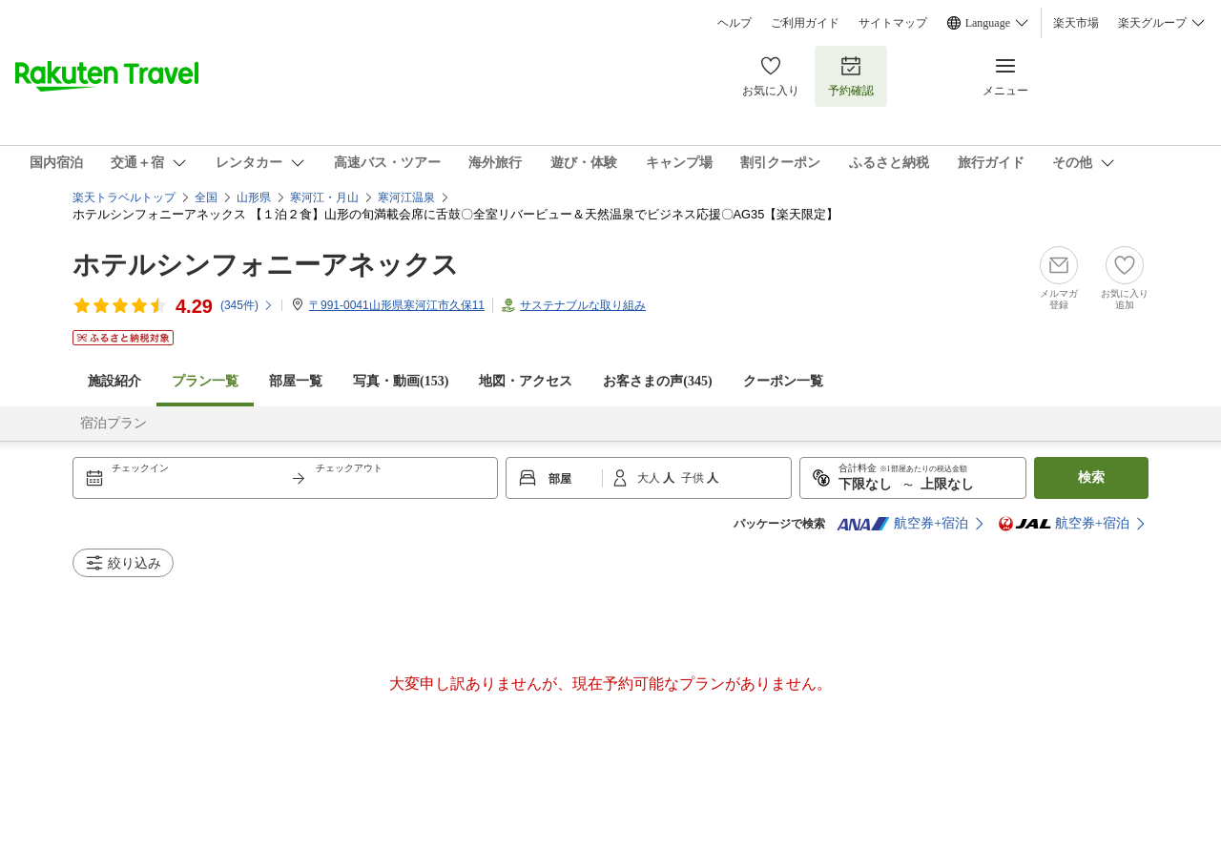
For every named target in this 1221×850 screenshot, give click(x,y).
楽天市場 (1076, 23)
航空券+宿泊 (902, 523)
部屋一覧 (295, 381)
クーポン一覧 (783, 381)
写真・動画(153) (400, 381)
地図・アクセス (525, 381)
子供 (694, 478)
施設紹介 (114, 381)
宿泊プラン (113, 423)
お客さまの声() (657, 381)
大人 (650, 478)
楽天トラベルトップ (124, 197)
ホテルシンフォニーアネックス (265, 265)
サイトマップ (893, 23)
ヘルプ (734, 23)
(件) (247, 305)
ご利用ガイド (805, 23)
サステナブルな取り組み (583, 305)
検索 (1091, 477)
